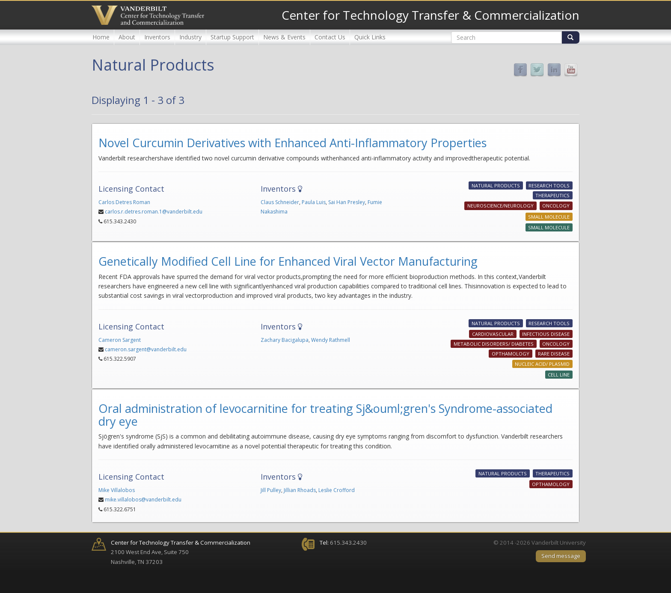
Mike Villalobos (116, 490)
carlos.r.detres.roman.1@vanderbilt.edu (153, 211)
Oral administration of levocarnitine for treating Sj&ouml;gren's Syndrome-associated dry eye (325, 414)
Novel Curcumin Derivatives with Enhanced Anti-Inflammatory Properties (292, 143)
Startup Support (232, 37)
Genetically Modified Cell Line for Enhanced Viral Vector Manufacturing (288, 261)
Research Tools (549, 185)
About (127, 37)
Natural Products (496, 185)
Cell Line (559, 374)
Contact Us (330, 37)
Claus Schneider (280, 202)
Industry (190, 37)
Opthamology (510, 353)
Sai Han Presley (346, 202)
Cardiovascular (493, 334)
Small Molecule (549, 216)
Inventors (157, 37)
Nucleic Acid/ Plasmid (542, 364)
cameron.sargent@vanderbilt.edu (146, 349)
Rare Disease (554, 353)
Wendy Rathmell (330, 340)
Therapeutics (552, 195)
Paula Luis (314, 202)
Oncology (556, 206)
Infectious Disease (546, 334)
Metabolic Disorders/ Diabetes (494, 344)
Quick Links (370, 37)
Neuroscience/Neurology (500, 206)
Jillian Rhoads (300, 490)
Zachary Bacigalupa (285, 340)
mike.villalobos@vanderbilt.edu (143, 499)
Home (101, 37)
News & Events (284, 37)
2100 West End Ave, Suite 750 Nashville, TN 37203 (180, 552)
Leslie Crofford (336, 490)
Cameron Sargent (119, 340)
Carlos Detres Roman (124, 202)
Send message (560, 556)
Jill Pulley (271, 490)
